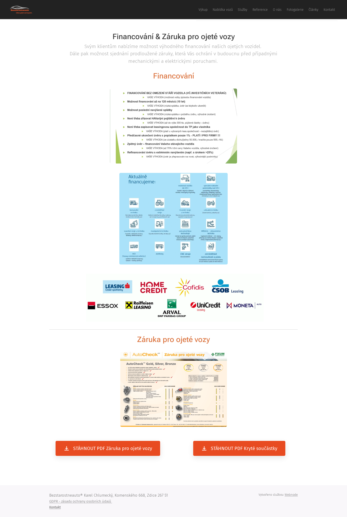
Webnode (291, 494)
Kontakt (55, 507)
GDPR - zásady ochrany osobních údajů (80, 501)
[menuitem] (274, 9)
